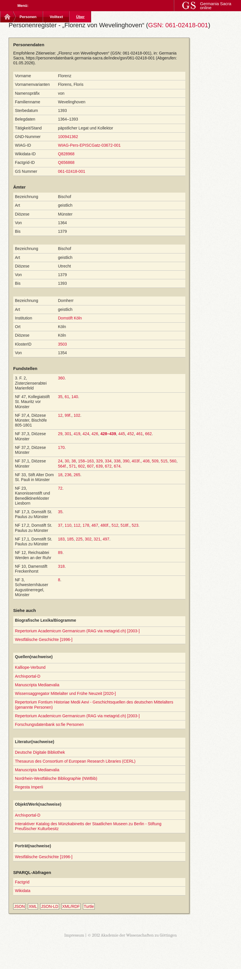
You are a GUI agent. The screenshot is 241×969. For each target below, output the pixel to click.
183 (61, 539)
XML (33, 906)
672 (108, 466)
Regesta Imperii (29, 787)
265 (77, 474)
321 (97, 539)
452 (130, 433)
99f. (68, 415)
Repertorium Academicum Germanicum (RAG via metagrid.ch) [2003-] (77, 631)
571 (72, 466)
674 (117, 466)
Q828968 (66, 154)
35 (60, 396)
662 (148, 433)
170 (61, 447)
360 (61, 378)
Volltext (56, 17)
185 (70, 539)
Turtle (89, 906)
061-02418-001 (71, 171)
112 (77, 525)
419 (77, 433)
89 (60, 552)
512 (115, 525)
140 (74, 396)
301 (68, 433)
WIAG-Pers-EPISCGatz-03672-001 (89, 145)
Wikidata (22, 890)
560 (173, 461)
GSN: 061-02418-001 (178, 25)
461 (139, 433)
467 (95, 525)
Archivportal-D (27, 676)
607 (90, 466)
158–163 (86, 461)
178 (86, 525)
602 (81, 466)
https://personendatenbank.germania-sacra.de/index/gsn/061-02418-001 (90, 58)
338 (117, 461)
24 (60, 461)
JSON (19, 906)
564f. (62, 466)
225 (79, 539)
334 (108, 461)
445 (121, 433)
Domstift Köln (70, 318)
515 (164, 461)
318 (61, 566)
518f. (124, 525)
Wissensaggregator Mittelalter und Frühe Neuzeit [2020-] (65, 693)
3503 (62, 344)
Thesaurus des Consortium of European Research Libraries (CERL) (75, 761)
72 (60, 488)
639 (99, 466)
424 (86, 433)
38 (73, 461)
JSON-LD (49, 906)
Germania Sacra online (215, 5)
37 (60, 525)
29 (60, 433)
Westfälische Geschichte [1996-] (44, 639)
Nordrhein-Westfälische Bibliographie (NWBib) (56, 778)
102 (77, 415)
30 (67, 461)
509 (155, 461)
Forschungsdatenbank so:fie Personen (49, 724)
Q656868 (66, 162)
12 (60, 415)
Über (80, 17)
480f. (104, 525)
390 (126, 461)
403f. (136, 461)
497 (106, 539)
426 (95, 433)
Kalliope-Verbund (30, 667)
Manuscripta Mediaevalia (37, 685)
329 (99, 461)
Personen (28, 17)
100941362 (68, 136)
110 (68, 525)
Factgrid (22, 882)
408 (146, 461)
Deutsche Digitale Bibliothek (40, 752)
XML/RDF (71, 906)
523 (135, 525)
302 (88, 539)
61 (67, 396)
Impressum (74, 935)
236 (68, 474)
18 (60, 474)
